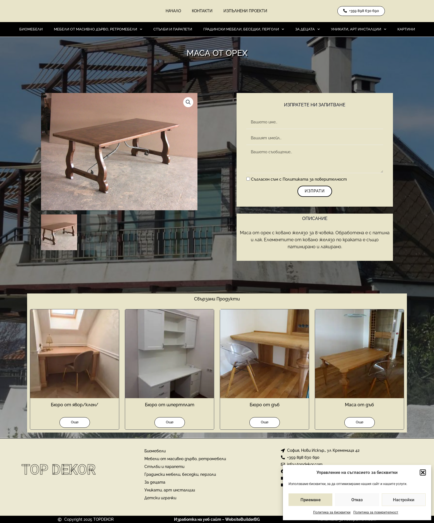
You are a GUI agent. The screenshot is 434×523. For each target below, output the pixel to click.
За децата (307, 29)
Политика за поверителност (375, 512)
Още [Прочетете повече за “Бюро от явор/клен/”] (74, 422)
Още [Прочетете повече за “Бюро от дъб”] (264, 422)
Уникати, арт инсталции (358, 29)
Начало (173, 11)
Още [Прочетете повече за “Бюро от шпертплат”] (169, 422)
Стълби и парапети (172, 29)
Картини (406, 29)
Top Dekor (59, 470)
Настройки (403, 499)
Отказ (357, 499)
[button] (423, 472)
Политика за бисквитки (331, 512)
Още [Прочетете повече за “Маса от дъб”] (359, 422)
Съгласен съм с (299, 180)
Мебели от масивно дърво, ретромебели (98, 29)
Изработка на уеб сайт (197, 519)
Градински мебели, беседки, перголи (243, 29)
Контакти (202, 11)
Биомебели (31, 29)
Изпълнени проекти (246, 11)
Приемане (311, 499)
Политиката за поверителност (315, 180)
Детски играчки (160, 498)
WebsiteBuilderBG (242, 519)
